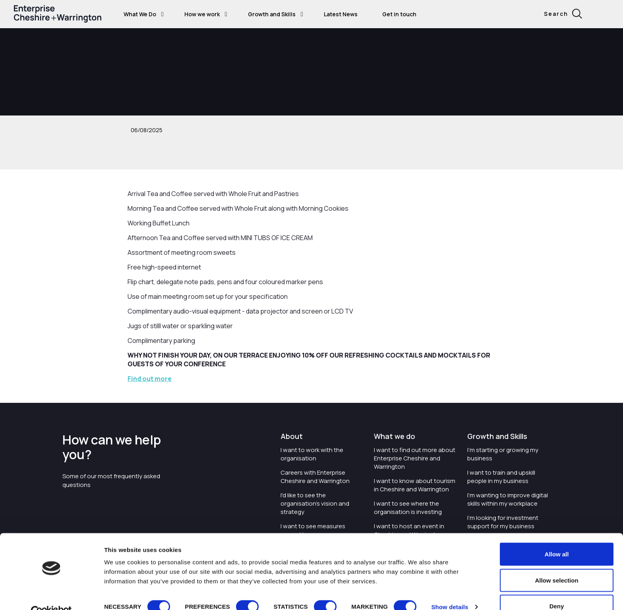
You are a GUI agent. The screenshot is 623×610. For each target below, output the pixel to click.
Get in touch (399, 14)
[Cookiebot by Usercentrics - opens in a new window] (51, 594)
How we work (202, 14)
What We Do (140, 14)
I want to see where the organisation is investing (408, 507)
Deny (556, 588)
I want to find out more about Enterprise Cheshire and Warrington (414, 458)
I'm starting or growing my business (502, 454)
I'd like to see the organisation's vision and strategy (315, 503)
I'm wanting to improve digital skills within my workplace (507, 499)
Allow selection (556, 563)
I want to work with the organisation (312, 454)
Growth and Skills (272, 14)
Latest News (341, 14)
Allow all (557, 536)
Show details (449, 589)
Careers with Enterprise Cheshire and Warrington (315, 476)
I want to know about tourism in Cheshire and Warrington (414, 485)
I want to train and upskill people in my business (501, 476)
